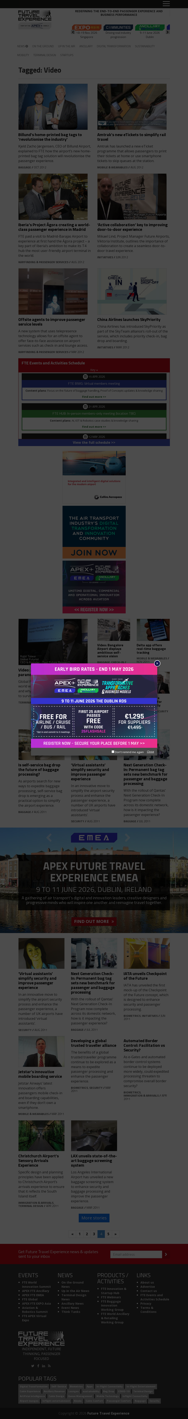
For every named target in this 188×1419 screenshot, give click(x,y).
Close (150, 751)
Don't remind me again (128, 752)
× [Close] (157, 663)
